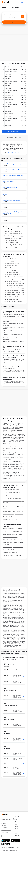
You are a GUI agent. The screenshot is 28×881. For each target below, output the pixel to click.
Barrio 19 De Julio (7, 511)
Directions (17, 835)
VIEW (20, 231)
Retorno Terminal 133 (18, 511)
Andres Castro (18, 555)
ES (3, 835)
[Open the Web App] (5, 844)
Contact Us (18, 847)
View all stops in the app (14, 131)
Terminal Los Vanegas (8, 514)
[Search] (14, 22)
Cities (16, 833)
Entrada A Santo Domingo (17, 531)
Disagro (20, 534)
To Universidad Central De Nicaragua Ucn (12, 492)
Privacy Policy (11, 847)
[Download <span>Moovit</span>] (21, 2)
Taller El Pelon (6, 531)
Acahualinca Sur (13, 552)
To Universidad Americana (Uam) (11, 489)
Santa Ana (5, 552)
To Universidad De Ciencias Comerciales (12, 498)
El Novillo (5, 516)
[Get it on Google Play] (5, 840)
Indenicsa (21, 539)
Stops (16, 830)
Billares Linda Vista (7, 547)
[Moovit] (5, 2)
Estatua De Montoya (18, 547)
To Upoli (5, 495)
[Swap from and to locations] (22, 16)
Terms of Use (4, 847)
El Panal (16, 519)
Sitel (16, 534)
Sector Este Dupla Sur (8, 519)
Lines (16, 824)
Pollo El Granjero (19, 514)
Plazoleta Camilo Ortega (8, 528)
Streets (16, 828)
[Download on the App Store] (15, 840)
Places (16, 826)
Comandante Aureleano (8, 534)
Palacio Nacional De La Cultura (10, 539)
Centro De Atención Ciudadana (10, 537)
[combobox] (14, 15)
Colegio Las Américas (8, 555)
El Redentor (11, 516)
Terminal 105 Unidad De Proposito (11, 549)
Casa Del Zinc (19, 528)
